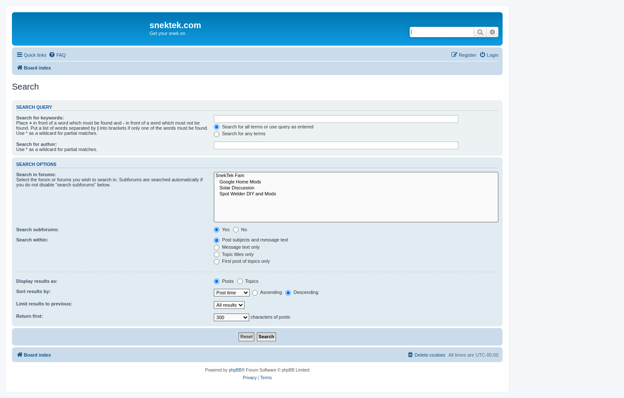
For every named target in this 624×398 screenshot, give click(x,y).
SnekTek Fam (356, 176)
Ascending (267, 292)
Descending (301, 292)
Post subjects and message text (251, 239)
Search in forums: (36, 174)
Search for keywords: (40, 117)
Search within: (32, 239)
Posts (224, 281)
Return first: (29, 316)
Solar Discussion (356, 188)
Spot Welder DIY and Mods (356, 194)
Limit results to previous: (44, 303)
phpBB (235, 370)
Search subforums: (37, 229)
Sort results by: (33, 291)
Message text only (237, 247)
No (240, 229)
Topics (248, 281)
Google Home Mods (356, 182)
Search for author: (36, 144)
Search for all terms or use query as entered (263, 126)
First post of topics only (242, 261)
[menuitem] (57, 55)
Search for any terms (239, 133)
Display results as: (37, 281)
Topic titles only (233, 254)
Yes (222, 229)
